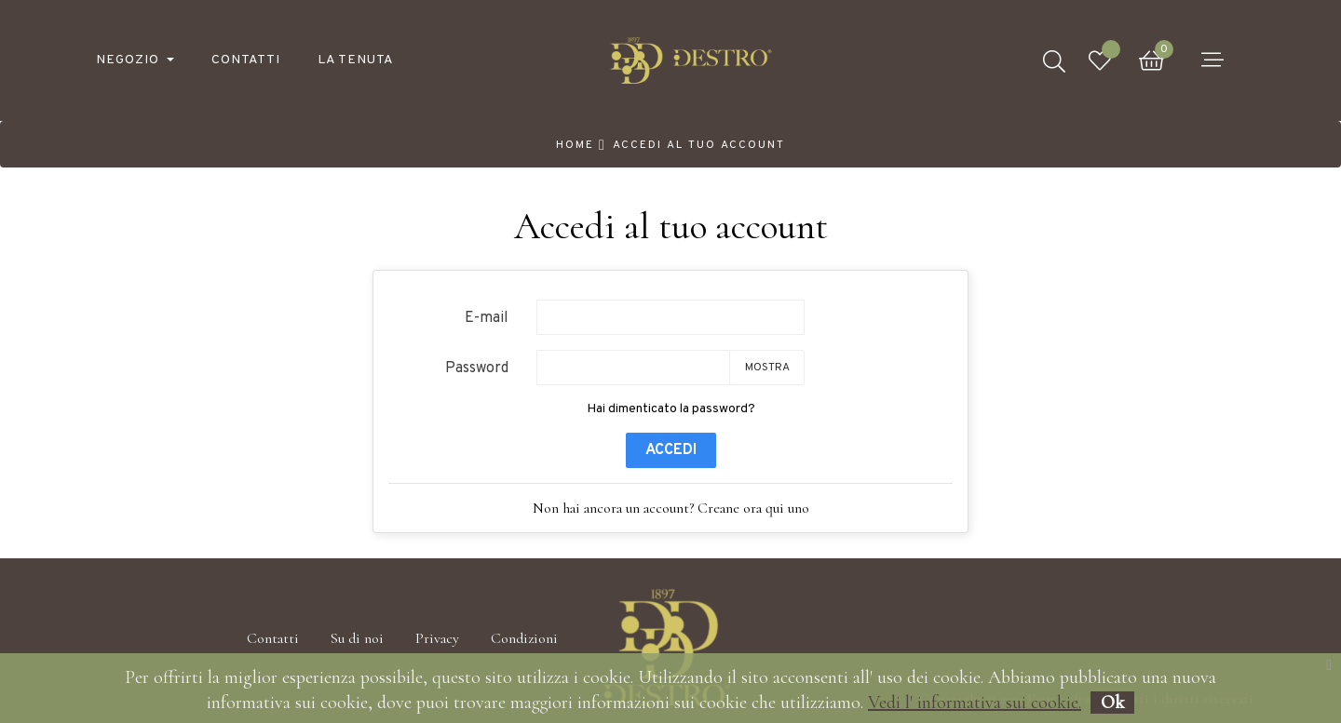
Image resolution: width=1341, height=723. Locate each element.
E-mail (486, 318)
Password (476, 368)
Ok (1112, 702)
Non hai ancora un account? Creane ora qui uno (671, 508)
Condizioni (524, 638)
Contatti (273, 638)
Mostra (767, 367)
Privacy (437, 638)
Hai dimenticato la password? (671, 409)
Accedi (671, 450)
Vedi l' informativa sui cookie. (974, 702)
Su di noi (357, 638)
